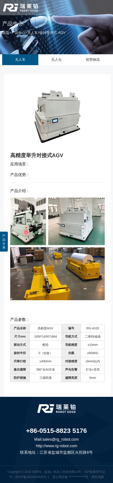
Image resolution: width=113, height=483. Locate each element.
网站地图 (98, 477)
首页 (5, 33)
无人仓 (56, 59)
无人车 (32, 33)
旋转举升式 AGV (52, 33)
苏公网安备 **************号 (70, 477)
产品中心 (18, 33)
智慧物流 (93, 59)
